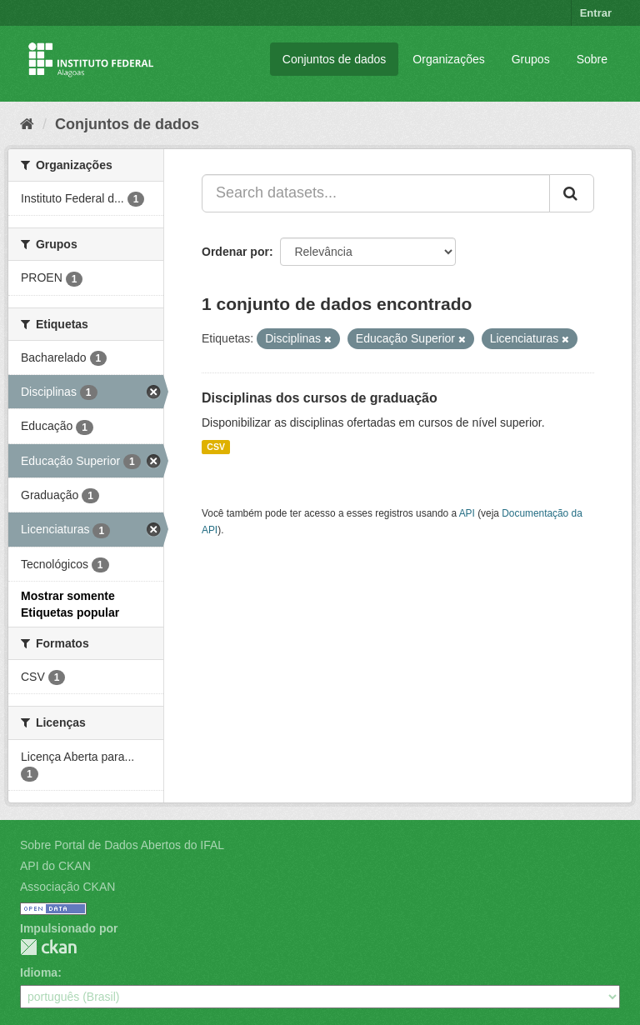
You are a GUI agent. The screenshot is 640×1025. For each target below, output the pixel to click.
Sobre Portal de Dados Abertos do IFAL (122, 845)
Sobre (592, 59)
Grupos (531, 59)
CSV (216, 447)
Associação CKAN (67, 886)
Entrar (596, 13)
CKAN (48, 947)
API (467, 513)
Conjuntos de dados (334, 59)
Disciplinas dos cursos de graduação (320, 398)
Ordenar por (235, 251)
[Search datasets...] (376, 193)
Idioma (39, 972)
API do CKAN (55, 865)
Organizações (448, 59)
